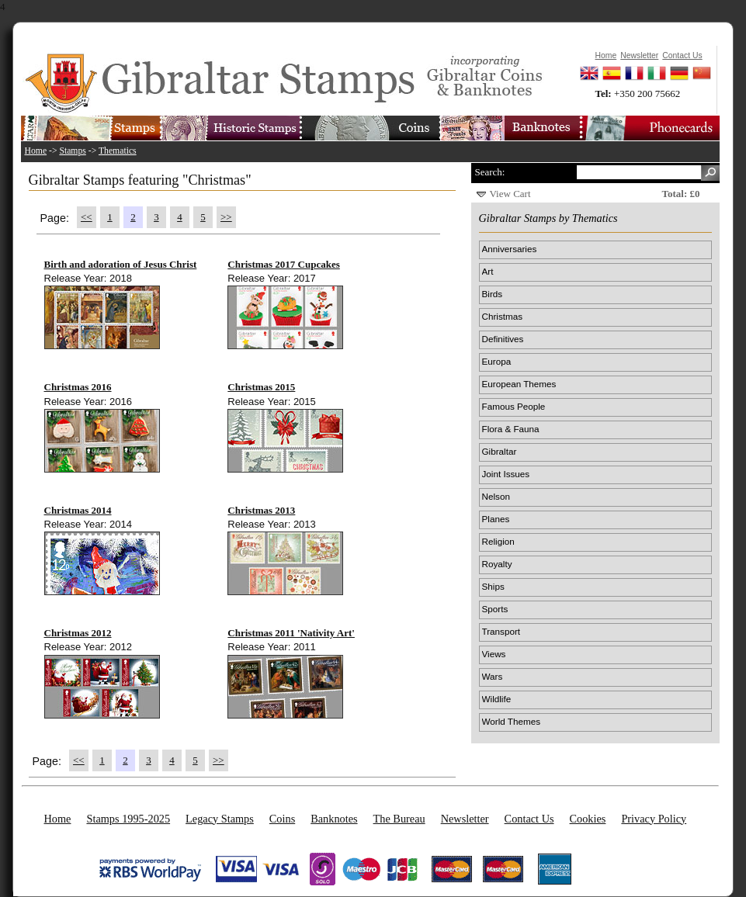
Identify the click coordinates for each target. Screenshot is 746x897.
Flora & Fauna (511, 429)
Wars (492, 676)
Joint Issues (506, 474)
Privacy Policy (653, 818)
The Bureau (399, 818)
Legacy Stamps (220, 818)
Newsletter (465, 818)
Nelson (496, 496)
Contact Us (529, 818)
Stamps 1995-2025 (128, 818)
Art (488, 271)
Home (36, 151)
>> (226, 217)
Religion (498, 541)
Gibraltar (499, 451)
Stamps (72, 151)
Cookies (588, 818)
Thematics (118, 151)
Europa (497, 361)
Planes (496, 519)
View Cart (510, 193)
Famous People (514, 406)
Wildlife (497, 699)
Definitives (503, 339)
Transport (501, 631)
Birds (492, 294)
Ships (493, 586)
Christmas (502, 316)
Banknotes (334, 818)
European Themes (519, 384)
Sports (495, 609)
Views (494, 654)
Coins (282, 818)
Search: (490, 172)
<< (86, 217)
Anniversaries (509, 249)
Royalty (497, 564)
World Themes (511, 721)
